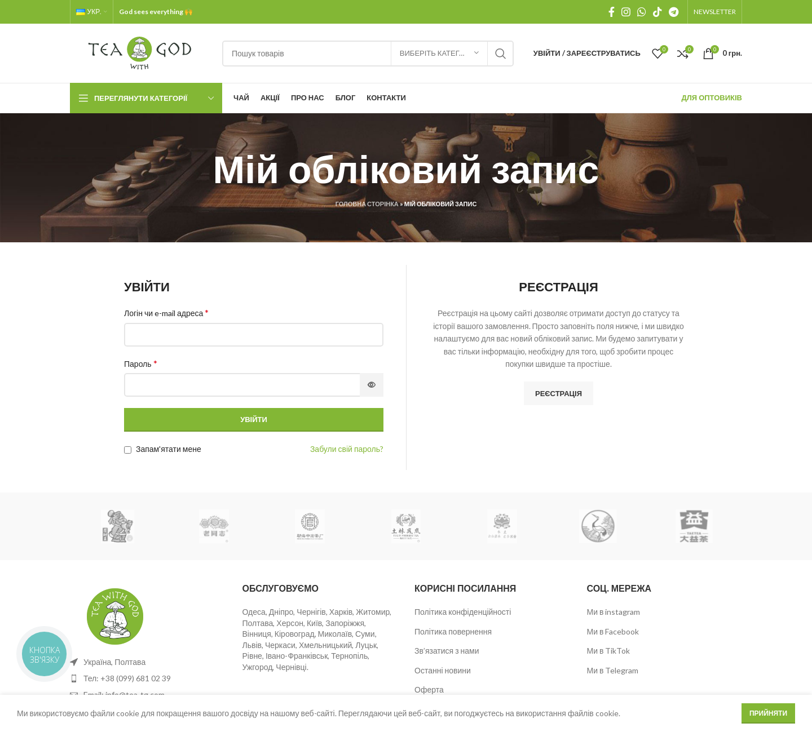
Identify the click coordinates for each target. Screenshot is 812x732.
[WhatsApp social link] (642, 11)
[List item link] (148, 678)
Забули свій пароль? (346, 449)
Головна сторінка (367, 203)
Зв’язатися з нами (446, 650)
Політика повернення (453, 631)
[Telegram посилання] (673, 11)
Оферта (429, 689)
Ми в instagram (614, 611)
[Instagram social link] (626, 11)
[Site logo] (140, 52)
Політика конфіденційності (462, 611)
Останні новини (442, 670)
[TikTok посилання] (657, 11)
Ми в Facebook (613, 631)
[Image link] (115, 615)
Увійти (253, 419)
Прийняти (768, 720)
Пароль (140, 363)
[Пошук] (368, 53)
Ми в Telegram (613, 670)
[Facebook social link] (611, 11)
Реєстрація (558, 393)
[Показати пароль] (371, 385)
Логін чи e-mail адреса (166, 312)
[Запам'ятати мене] (127, 450)
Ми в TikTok (608, 650)
